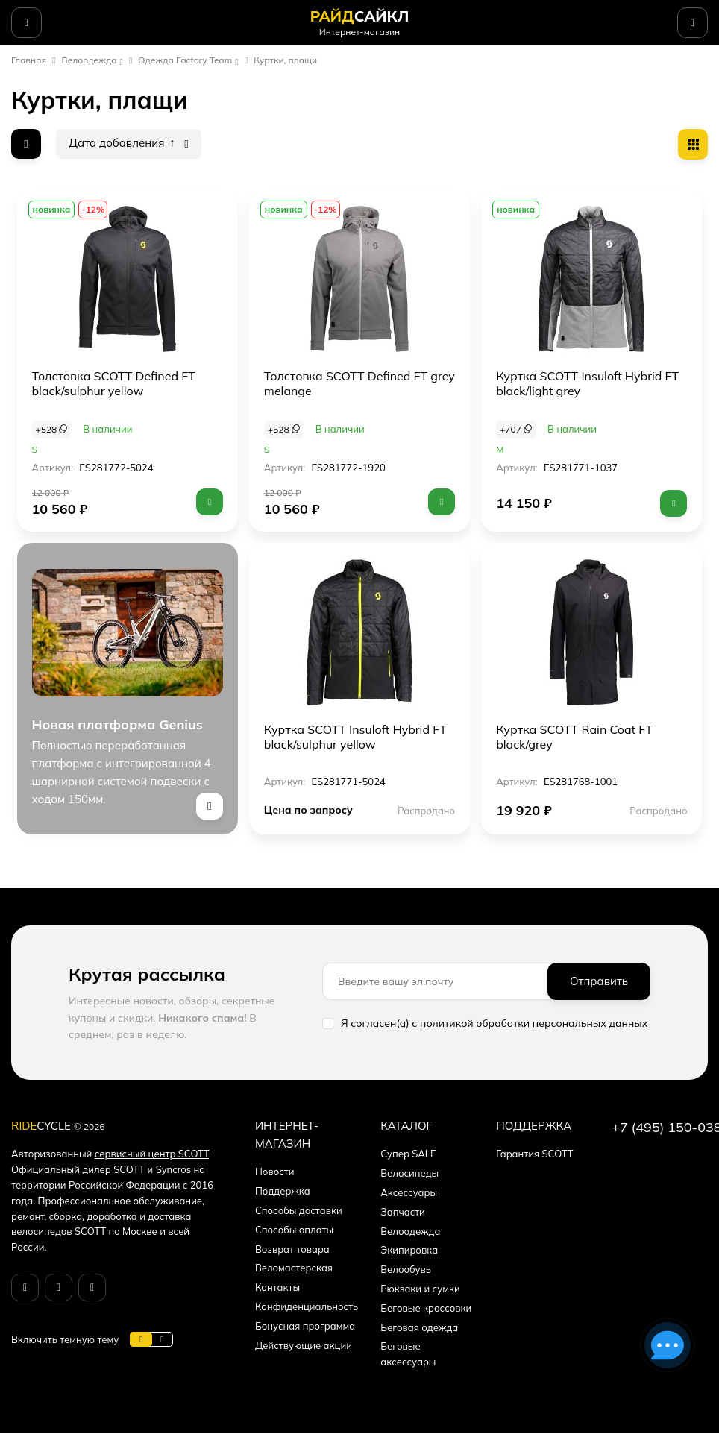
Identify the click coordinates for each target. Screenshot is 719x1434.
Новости (275, 1171)
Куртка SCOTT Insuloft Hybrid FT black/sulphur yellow (355, 737)
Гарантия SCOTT (534, 1154)
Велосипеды (409, 1173)
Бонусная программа (305, 1326)
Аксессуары (408, 1192)
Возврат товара (292, 1249)
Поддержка (282, 1191)
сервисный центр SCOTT (152, 1154)
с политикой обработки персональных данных (529, 1023)
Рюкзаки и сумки (419, 1289)
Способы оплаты (294, 1230)
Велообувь (405, 1269)
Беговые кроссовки (425, 1308)
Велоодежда (89, 60)
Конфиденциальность (306, 1306)
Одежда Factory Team (185, 60)
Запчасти (402, 1212)
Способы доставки (298, 1210)
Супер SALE (408, 1154)
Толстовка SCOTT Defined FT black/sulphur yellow (113, 383)
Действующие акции (303, 1345)
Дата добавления (122, 143)
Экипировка (409, 1250)
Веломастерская (294, 1268)
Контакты (277, 1287)
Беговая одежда (419, 1327)
